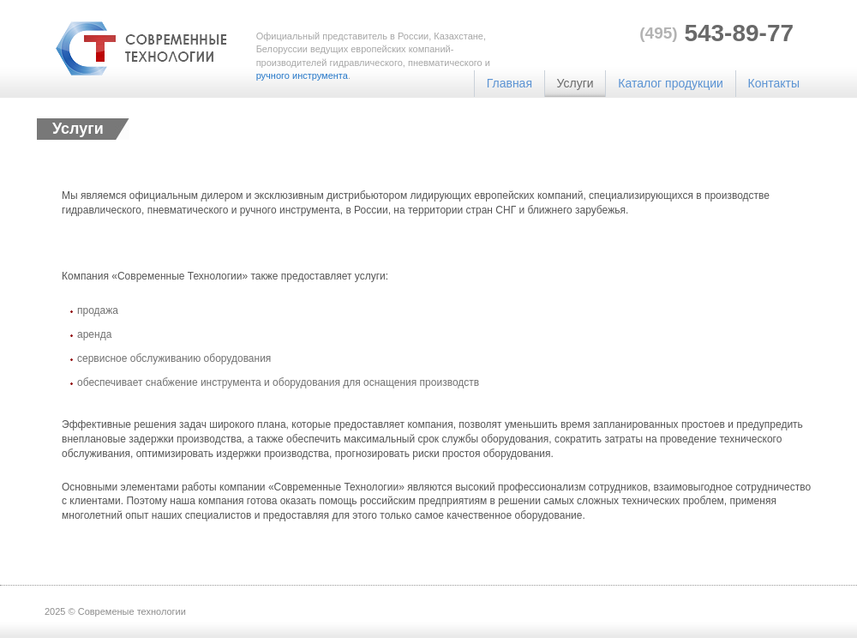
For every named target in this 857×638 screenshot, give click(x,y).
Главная (509, 83)
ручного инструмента (302, 75)
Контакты (774, 83)
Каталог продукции (670, 83)
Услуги (575, 83)
